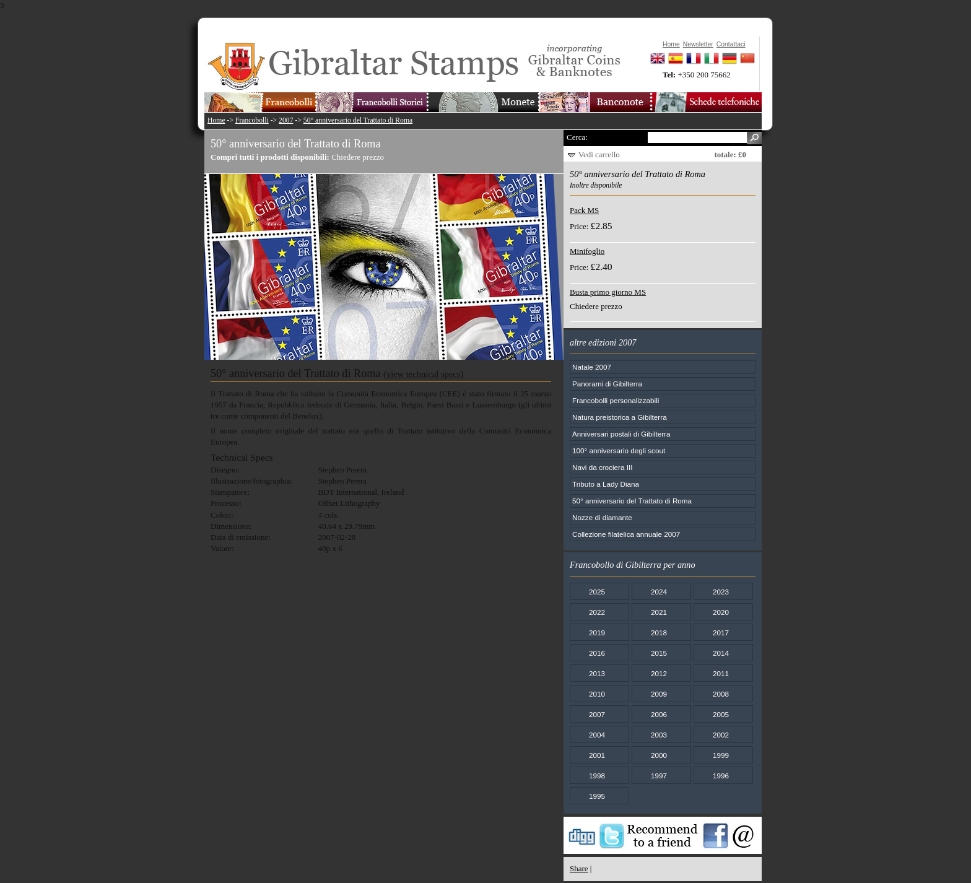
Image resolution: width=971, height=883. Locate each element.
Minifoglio (587, 251)
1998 (597, 776)
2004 (597, 735)
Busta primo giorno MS (608, 292)
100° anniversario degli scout (618, 450)
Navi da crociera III (602, 467)
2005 (721, 714)
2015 (659, 653)
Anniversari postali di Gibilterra (621, 434)
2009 (659, 694)
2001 (597, 755)
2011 (721, 673)
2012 (659, 673)
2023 (721, 592)
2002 (721, 735)
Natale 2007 (591, 367)
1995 (597, 796)
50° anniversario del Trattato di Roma (357, 120)
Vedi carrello (599, 154)
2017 (721, 633)
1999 (721, 755)
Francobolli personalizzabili (615, 400)
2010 (597, 694)
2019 (597, 633)
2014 (721, 653)
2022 (597, 612)
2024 (659, 592)
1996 (721, 776)
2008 (721, 694)
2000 (659, 755)
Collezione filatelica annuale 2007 (626, 534)
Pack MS (584, 210)
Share (579, 868)
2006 (659, 714)
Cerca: (577, 137)
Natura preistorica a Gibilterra (619, 417)
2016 (597, 653)
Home (216, 120)
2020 (721, 612)
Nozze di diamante (602, 517)
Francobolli (252, 120)
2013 (597, 673)
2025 (597, 592)
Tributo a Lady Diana (605, 484)
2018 (659, 633)
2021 (659, 612)
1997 (659, 776)
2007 (286, 120)
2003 (659, 735)
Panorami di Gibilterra (607, 384)
